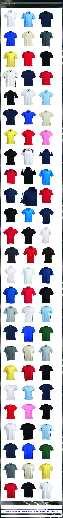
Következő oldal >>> (56, 506)
